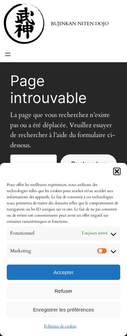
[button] (116, 171)
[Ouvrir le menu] (8, 54)
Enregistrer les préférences (63, 310)
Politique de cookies (60, 326)
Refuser (63, 291)
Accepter (63, 272)
